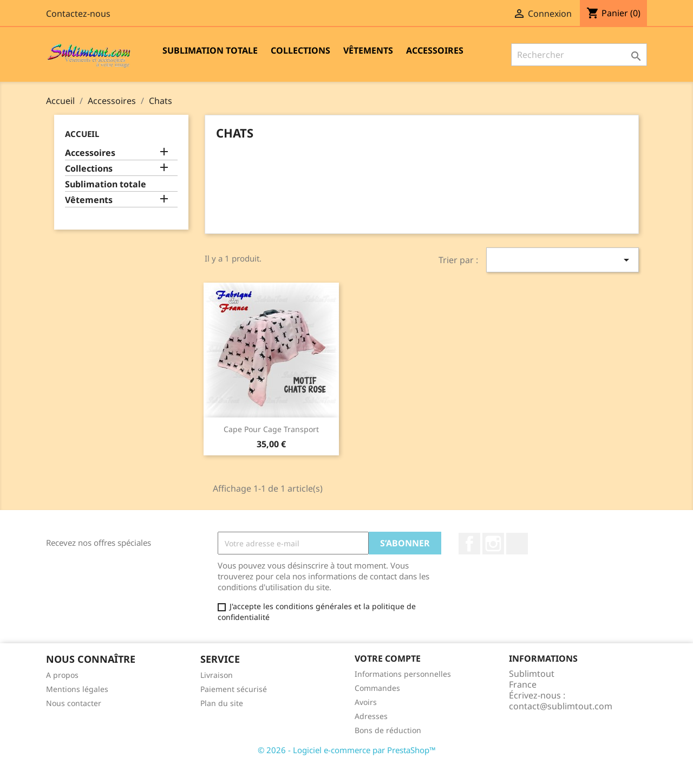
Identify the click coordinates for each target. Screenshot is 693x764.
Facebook (469, 543)
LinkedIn (517, 543)
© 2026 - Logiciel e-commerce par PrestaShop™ (347, 750)
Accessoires (434, 50)
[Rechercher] (579, 54)
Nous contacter (73, 703)
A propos (62, 675)
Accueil (82, 133)
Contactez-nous (78, 13)
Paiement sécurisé (233, 689)
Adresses (371, 716)
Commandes (377, 688)
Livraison (216, 675)
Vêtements (368, 50)
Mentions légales (77, 689)
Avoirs (366, 702)
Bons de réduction (388, 730)
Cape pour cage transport (271, 429)
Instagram (493, 543)
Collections (300, 50)
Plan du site (221, 703)
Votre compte (388, 658)
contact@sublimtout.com (560, 706)
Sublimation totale (210, 50)
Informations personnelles (403, 674)
